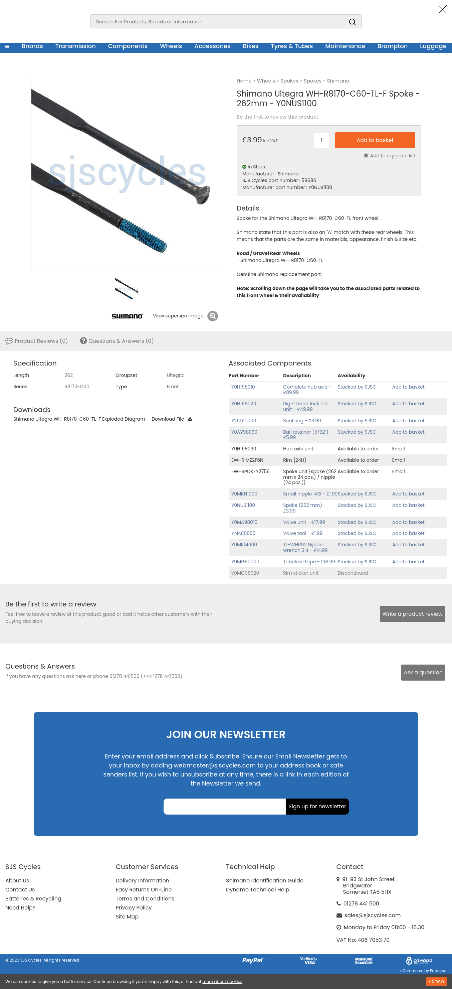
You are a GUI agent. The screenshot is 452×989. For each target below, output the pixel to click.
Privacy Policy (134, 907)
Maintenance (345, 46)
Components (128, 46)
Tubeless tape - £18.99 (309, 561)
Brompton (393, 46)
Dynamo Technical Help (257, 889)
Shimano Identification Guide (264, 880)
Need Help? (20, 907)
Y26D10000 (243, 420)
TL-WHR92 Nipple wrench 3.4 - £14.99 (305, 547)
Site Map (127, 917)
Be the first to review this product (277, 117)
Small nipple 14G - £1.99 (310, 493)
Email (398, 448)
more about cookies (222, 981)
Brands (32, 46)
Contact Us (20, 889)
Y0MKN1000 (244, 493)
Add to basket (408, 387)
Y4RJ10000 (243, 533)
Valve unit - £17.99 (304, 522)
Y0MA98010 (244, 522)
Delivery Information (142, 880)
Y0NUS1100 (243, 505)
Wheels (171, 46)
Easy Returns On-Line (144, 889)
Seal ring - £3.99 (302, 420)
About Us (17, 880)
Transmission (75, 46)
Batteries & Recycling (33, 898)
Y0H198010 (243, 387)
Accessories (212, 46)
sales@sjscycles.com (373, 915)
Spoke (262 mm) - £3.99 (304, 508)
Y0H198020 (243, 403)
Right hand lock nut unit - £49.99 (305, 406)
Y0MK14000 (244, 544)
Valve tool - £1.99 (302, 533)
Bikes (251, 46)
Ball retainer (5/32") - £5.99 (307, 435)
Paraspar (438, 970)
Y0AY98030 (244, 432)
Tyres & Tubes (292, 46)
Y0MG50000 (245, 561)
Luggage (433, 46)
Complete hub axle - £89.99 (307, 390)
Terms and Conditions (145, 898)
